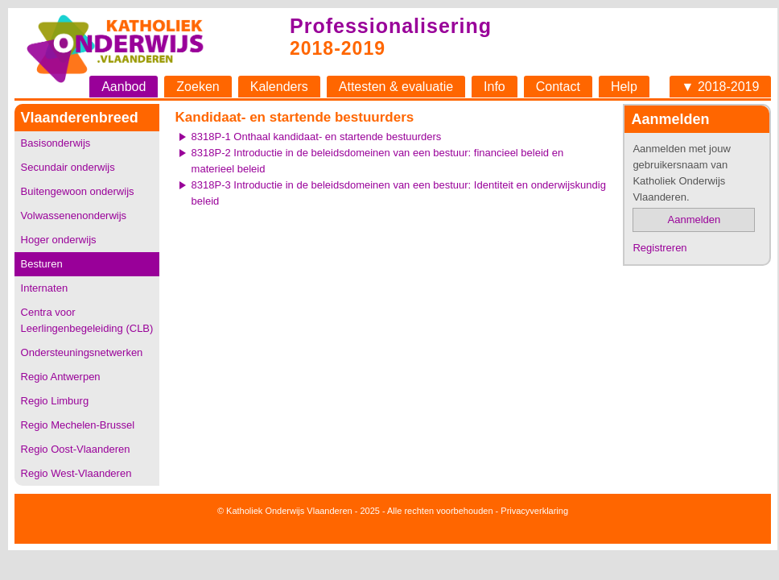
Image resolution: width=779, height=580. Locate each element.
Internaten (44, 288)
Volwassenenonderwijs (74, 215)
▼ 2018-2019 (721, 86)
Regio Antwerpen (61, 377)
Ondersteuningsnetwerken (82, 352)
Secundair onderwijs (68, 167)
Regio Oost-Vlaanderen (75, 449)
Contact (558, 86)
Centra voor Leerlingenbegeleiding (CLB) (87, 320)
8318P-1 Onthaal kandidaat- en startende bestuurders (317, 136)
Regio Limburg (55, 401)
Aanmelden (694, 219)
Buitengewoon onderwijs (77, 191)
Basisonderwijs (56, 143)
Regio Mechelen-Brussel (78, 425)
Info (494, 86)
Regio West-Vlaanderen (76, 473)
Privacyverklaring (534, 511)
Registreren (659, 248)
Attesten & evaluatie (396, 86)
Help (624, 86)
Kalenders (279, 86)
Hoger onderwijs (59, 240)
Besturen (42, 264)
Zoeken (197, 86)
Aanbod (123, 86)
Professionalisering (391, 25)
